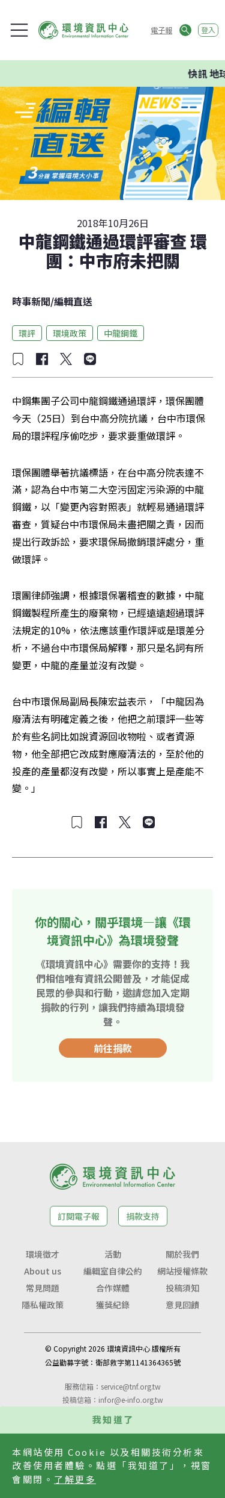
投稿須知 (182, 1288)
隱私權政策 (43, 1305)
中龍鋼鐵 (120, 333)
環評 (27, 333)
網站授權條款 (182, 1271)
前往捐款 (113, 1048)
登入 (208, 30)
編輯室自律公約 (112, 1271)
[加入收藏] (18, 359)
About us (42, 1271)
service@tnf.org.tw (131, 1386)
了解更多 (75, 1479)
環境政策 (69, 333)
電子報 (161, 29)
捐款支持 (143, 1216)
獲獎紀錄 (113, 1305)
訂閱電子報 (79, 1216)
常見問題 (42, 1288)
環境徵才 (42, 1254)
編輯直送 (73, 301)
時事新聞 (31, 301)
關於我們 (182, 1254)
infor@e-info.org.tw (130, 1399)
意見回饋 (182, 1305)
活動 (112, 1254)
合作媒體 (113, 1288)
